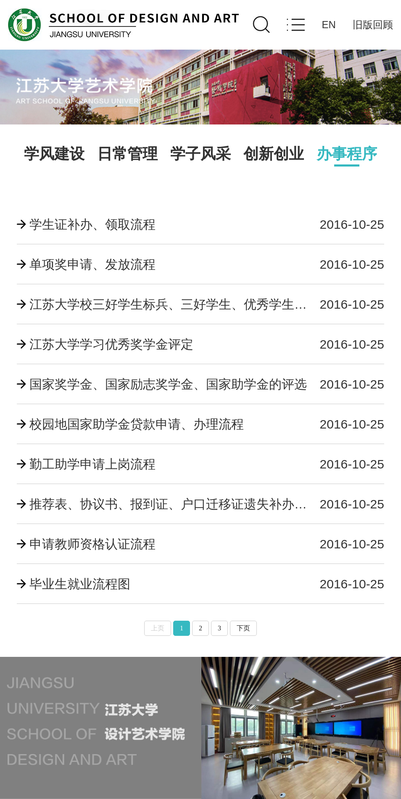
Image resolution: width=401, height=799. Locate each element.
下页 (243, 628)
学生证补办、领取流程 (92, 224)
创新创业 (273, 154)
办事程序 (347, 154)
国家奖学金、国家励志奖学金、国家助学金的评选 (168, 384)
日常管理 (127, 154)
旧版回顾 (373, 24)
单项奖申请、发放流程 (92, 264)
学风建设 (54, 154)
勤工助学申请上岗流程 (92, 464)
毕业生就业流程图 (79, 584)
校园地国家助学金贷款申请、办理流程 (136, 424)
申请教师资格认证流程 (92, 544)
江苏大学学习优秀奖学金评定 (111, 344)
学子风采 (200, 154)
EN (329, 24)
